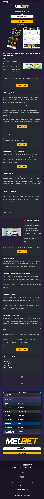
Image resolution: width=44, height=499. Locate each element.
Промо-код (22, 14)
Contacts (22, 474)
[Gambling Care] (16, 467)
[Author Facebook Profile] (22, 386)
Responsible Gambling (22, 477)
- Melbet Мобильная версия (10, 366)
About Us (22, 472)
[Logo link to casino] (22, 7)
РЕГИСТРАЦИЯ (22, 21)
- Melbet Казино (7, 367)
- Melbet (5, 360)
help (22, 24)
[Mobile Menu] (42, 2)
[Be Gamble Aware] (16, 465)
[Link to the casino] (22, 16)
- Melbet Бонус (7, 361)
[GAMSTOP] (27, 465)
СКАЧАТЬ (22, 127)
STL (30, 495)
